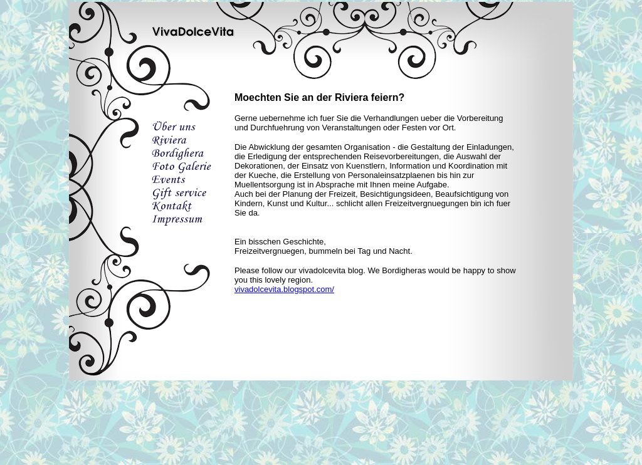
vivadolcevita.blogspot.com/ (284, 289)
